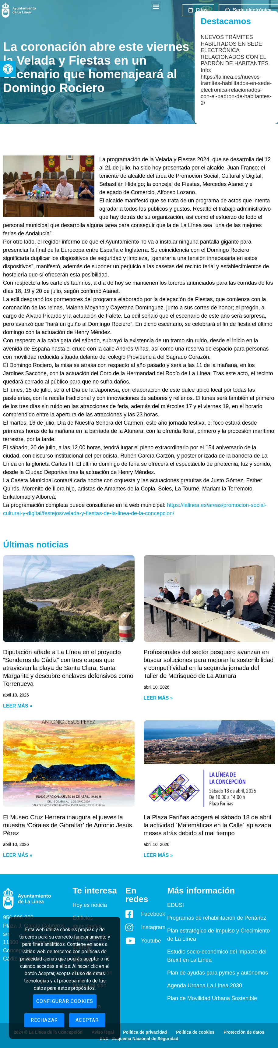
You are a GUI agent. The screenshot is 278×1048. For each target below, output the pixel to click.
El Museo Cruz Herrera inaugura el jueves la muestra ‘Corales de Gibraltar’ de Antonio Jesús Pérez (67, 825)
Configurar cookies (64, 1001)
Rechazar (44, 1020)
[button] (8, 69)
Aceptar (87, 1020)
